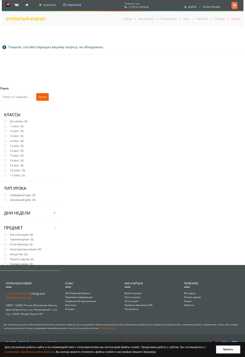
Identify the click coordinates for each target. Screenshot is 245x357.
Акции (235, 18)
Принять (228, 349)
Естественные (21, 244)
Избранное (74, 5)
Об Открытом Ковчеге (78, 293)
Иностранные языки (25, 249)
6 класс (16, 151)
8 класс (16, 160)
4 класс (16, 141)
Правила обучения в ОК (139, 305)
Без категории (21, 234)
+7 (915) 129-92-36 (18, 293)
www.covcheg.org (108, 328)
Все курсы (189, 293)
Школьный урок (22, 200)
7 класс (16, 155)
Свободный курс (22, 195)
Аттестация (131, 301)
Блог (187, 18)
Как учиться (146, 18)
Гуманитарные (21, 239)
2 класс (16, 131)
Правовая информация (79, 297)
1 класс (16, 126)
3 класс (16, 136)
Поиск (42, 97)
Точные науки (21, 264)
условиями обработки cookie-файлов (29, 351)
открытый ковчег (26, 19)
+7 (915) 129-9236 (139, 7)
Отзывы (219, 18)
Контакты (49, 5)
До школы (18, 121)
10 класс (17, 170)
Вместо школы (133, 293)
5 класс (16, 146)
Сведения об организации (80, 301)
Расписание (169, 18)
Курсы (128, 18)
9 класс (16, 165)
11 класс (17, 175)
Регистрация (211, 7)
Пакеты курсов (21, 259)
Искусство (18, 254)
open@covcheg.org (18, 297)
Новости (202, 18)
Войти (192, 7)
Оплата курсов (192, 297)
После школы (132, 297)
